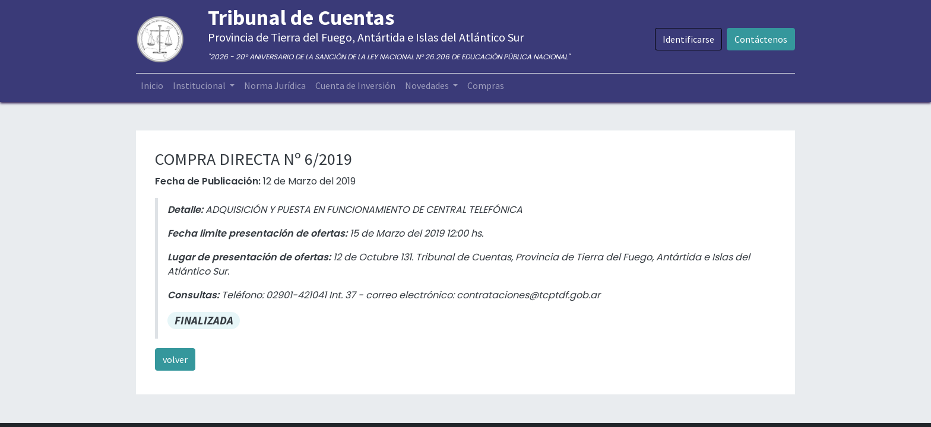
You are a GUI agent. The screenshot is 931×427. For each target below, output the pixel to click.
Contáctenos (760, 39)
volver (175, 359)
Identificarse (688, 39)
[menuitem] (152, 85)
